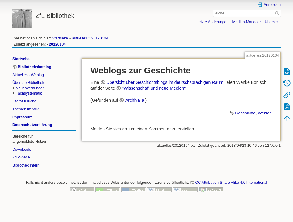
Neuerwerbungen (30, 88)
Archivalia (134, 100)
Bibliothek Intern (26, 165)
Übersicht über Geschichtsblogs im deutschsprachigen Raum (165, 82)
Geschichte (245, 113)
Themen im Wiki (26, 109)
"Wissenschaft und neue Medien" (154, 88)
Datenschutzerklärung (32, 125)
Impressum (22, 117)
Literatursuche (24, 101)
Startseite (60, 38)
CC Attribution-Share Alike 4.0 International (231, 182)
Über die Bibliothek (28, 82)
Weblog (265, 113)
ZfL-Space (21, 157)
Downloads (21, 149)
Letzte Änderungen (213, 22)
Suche (278, 13)
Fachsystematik (29, 93)
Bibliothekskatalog (34, 67)
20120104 (99, 38)
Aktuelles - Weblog (28, 75)
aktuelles (79, 38)
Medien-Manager (246, 22)
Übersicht (273, 22)
